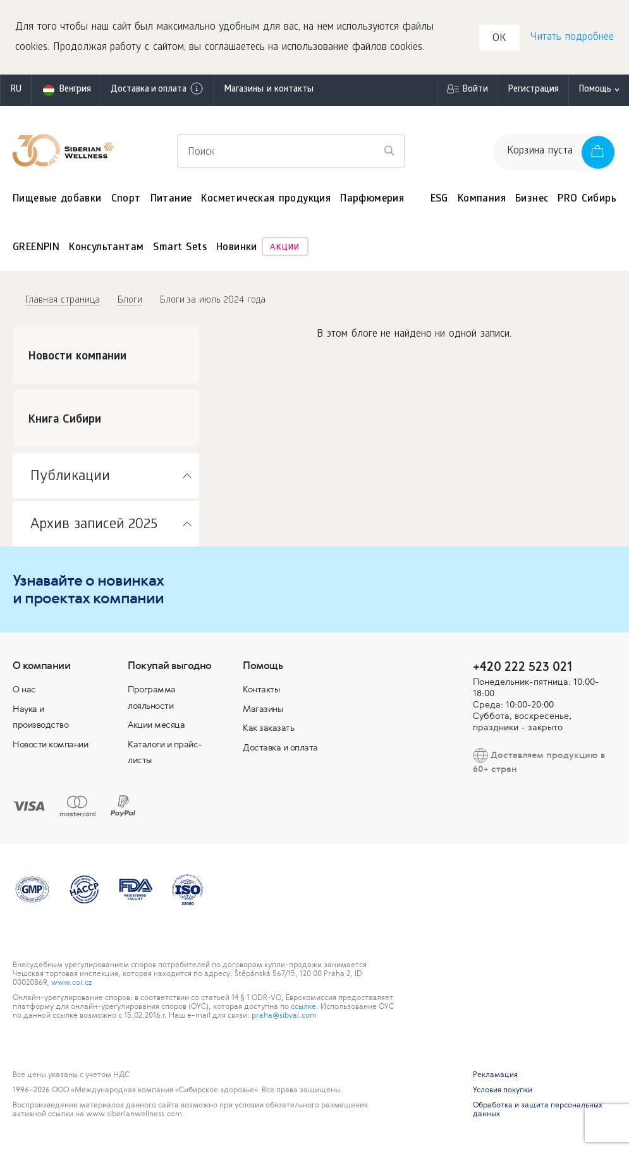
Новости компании (50, 745)
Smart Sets (180, 250)
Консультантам (106, 250)
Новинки (236, 250)
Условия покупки (502, 1091)
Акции (285, 250)
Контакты (261, 690)
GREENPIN (36, 250)
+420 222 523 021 (522, 667)
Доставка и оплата (157, 90)
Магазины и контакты (269, 91)
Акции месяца (156, 726)
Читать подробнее (571, 38)
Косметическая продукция (266, 201)
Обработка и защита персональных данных (537, 1110)
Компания (482, 201)
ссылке (303, 1008)
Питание (171, 201)
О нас (24, 690)
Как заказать (268, 729)
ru (15, 91)
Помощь (594, 91)
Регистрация (533, 91)
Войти (475, 91)
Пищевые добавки (57, 201)
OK (500, 40)
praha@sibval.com (284, 1016)
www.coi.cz (71, 984)
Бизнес (531, 201)
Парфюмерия (372, 201)
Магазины (263, 710)
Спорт (126, 201)
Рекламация (495, 1075)
